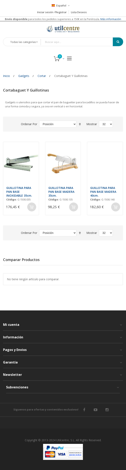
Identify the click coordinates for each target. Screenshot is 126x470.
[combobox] (80, 42)
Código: (11, 199)
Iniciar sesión (45, 12)
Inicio (6, 76)
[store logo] (63, 28)
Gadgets (23, 76)
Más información (110, 19)
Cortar (42, 76)
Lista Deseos (79, 12)
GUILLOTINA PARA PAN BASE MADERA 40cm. (103, 191)
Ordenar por (29, 124)
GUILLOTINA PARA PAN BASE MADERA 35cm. (61, 191)
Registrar (61, 12)
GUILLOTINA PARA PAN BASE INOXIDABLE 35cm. (19, 191)
